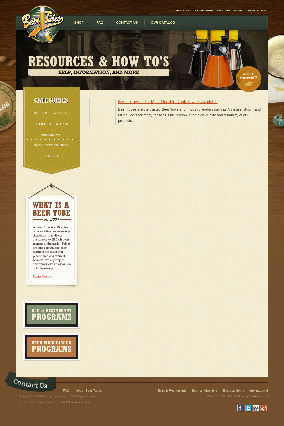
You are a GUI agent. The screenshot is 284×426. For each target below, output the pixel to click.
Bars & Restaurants (172, 390)
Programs (51, 134)
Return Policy (83, 401)
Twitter (248, 408)
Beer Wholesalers (205, 390)
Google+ (264, 408)
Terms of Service (25, 401)
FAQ (66, 390)
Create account (257, 10)
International (258, 390)
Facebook (241, 408)
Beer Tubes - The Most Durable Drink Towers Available (168, 101)
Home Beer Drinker (51, 145)
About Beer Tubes (88, 390)
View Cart (223, 10)
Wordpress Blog (256, 408)
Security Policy (64, 401)
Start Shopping (249, 79)
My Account (184, 10)
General (51, 156)
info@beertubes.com (255, 396)
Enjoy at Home (233, 390)
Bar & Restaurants (51, 113)
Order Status (204, 10)
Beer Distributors (51, 124)
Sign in (238, 10)
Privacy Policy (45, 401)
